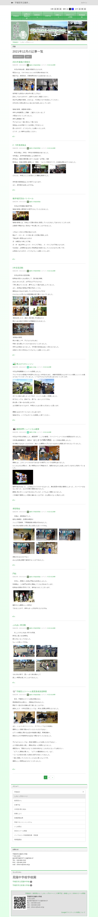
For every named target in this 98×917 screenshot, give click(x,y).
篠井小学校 (31, 367)
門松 (14, 574)
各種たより (67, 893)
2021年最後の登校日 (21, 62)
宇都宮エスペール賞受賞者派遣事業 (31, 692)
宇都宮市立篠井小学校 (24, 3)
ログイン (84, 2)
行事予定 (59, 893)
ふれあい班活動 (19, 625)
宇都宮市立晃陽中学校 (21, 881)
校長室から (36, 893)
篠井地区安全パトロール (23, 198)
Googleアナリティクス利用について (73, 912)
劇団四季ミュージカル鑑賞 (27, 429)
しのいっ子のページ (48, 893)
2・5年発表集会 (19, 145)
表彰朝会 (16, 509)
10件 (28, 57)
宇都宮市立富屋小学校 (21, 885)
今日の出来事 (51, 65)
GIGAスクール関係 (79, 893)
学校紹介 (16, 42)
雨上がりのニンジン (25, 364)
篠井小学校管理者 (34, 65)
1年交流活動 (18, 268)
